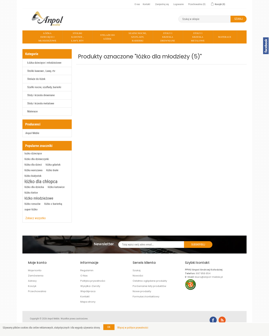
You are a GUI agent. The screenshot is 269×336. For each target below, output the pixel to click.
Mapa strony (87, 302)
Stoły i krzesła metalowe (198, 37)
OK (108, 327)
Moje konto (34, 270)
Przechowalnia (37, 291)
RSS (222, 320)
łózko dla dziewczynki (36, 159)
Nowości (138, 275)
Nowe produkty (142, 291)
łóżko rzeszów (32, 204)
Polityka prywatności (92, 281)
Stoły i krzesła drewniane (167, 37)
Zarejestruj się (162, 4)
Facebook (213, 320)
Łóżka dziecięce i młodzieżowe (47, 37)
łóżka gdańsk (53, 164)
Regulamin (86, 270)
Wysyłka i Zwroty (90, 286)
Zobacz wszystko (35, 218)
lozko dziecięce (33, 153)
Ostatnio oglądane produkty (150, 281)
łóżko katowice (56, 187)
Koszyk (32, 286)
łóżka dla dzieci (33, 164)
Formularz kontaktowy (146, 296)
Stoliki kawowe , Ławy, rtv (77, 37)
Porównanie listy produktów (149, 286)
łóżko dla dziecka (34, 187)
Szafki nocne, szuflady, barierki (138, 37)
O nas (137, 4)
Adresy (32, 281)
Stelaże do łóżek (107, 37)
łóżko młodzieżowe (38, 198)
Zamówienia (35, 275)
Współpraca (87, 291)
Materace (224, 36)
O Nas (84, 275)
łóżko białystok (32, 176)
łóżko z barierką (53, 204)
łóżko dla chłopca (41, 181)
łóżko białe (52, 170)
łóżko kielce (31, 192)
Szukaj (136, 270)
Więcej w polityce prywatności (132, 327)
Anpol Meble (32, 133)
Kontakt (146, 4)
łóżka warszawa (33, 170)
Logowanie (178, 4)
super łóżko (31, 209)
